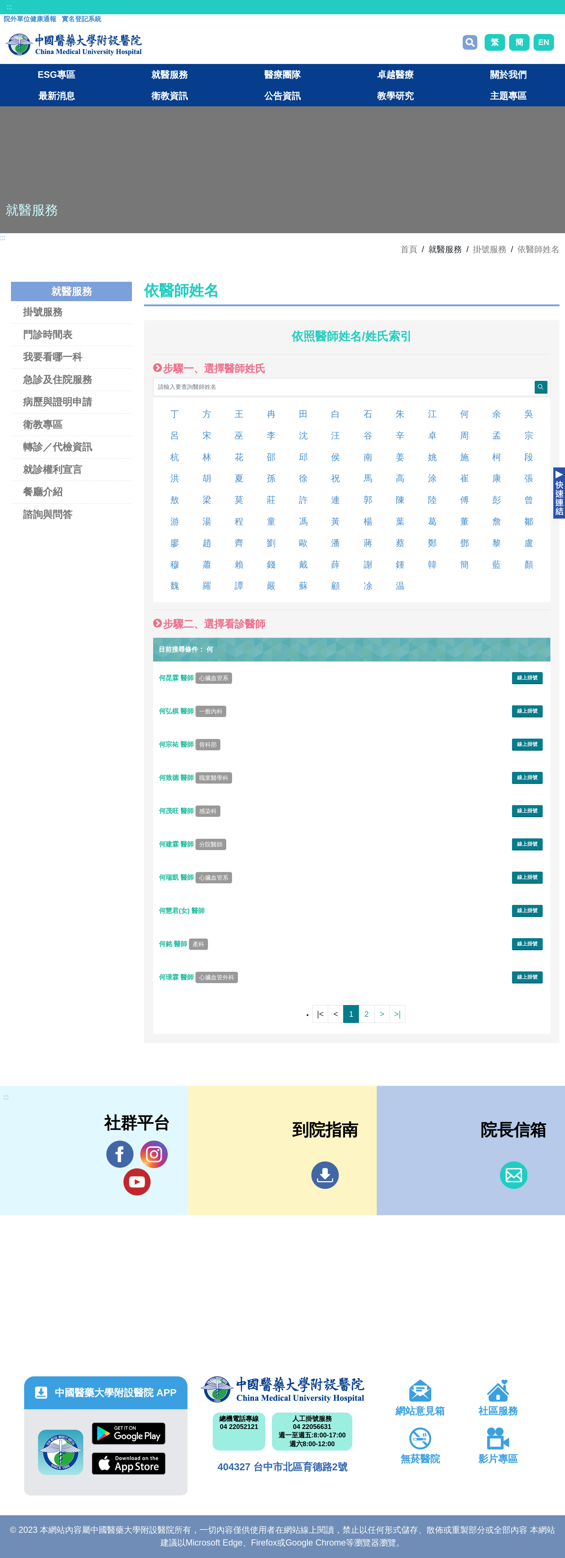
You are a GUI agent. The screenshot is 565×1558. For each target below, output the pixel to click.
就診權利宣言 (52, 469)
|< (320, 1014)
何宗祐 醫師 (189, 744)
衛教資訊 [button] (169, 96)
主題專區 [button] (508, 96)
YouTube (137, 1181)
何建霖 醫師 (192, 844)
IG (154, 1154)
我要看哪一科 (52, 357)
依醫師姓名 (538, 249)
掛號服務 (490, 249)
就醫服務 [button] (169, 74)
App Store (129, 1463)
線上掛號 (527, 678)
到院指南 (325, 1175)
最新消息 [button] (56, 96)
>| (397, 1014)
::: (9, 7)
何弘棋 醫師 (192, 711)
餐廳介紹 (42, 491)
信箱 (513, 1175)
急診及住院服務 (57, 379)
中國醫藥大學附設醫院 (282, 1389)
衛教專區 (42, 424)
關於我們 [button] (508, 74)
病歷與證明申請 (57, 401)
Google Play (129, 1433)
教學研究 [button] (395, 96)
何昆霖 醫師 (195, 678)
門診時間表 (47, 334)
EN (543, 42)
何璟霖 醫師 (198, 977)
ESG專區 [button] (56, 74)
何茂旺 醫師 (189, 811)
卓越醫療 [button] (395, 74)
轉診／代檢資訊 (57, 446)
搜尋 (470, 42)
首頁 (409, 249)
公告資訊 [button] (282, 96)
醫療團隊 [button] (282, 74)
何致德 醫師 (195, 777)
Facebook (120, 1154)
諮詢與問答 (47, 514)
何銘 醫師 (183, 944)
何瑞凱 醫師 (195, 877)
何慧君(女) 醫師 (182, 910)
